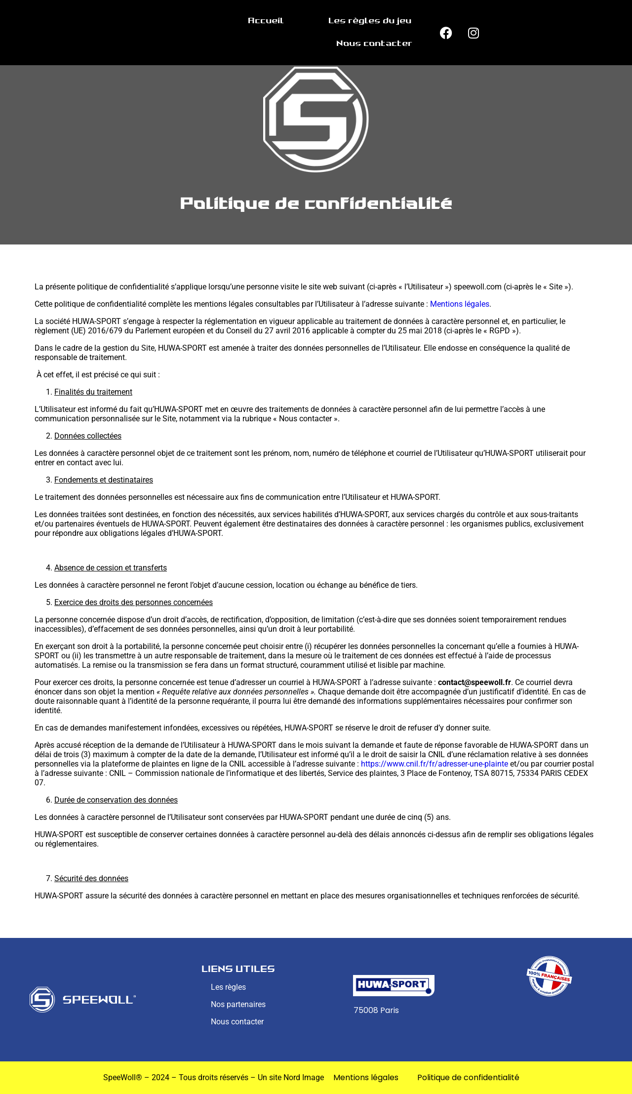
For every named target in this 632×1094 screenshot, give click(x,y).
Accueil (266, 21)
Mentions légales (459, 304)
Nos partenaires (238, 1004)
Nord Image (303, 1077)
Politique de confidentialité (468, 1077)
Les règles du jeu (369, 21)
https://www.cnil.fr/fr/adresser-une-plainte (434, 764)
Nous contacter (374, 43)
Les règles (228, 987)
